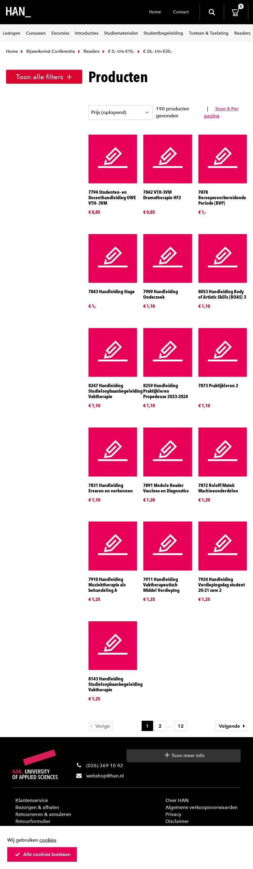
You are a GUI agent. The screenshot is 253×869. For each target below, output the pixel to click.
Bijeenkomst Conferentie (47, 51)
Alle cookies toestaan (43, 854)
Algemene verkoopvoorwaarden (202, 807)
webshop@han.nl (105, 776)
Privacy (173, 814)
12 (181, 726)
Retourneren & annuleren (43, 814)
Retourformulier (33, 821)
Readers (88, 51)
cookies (47, 840)
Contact (181, 12)
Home (155, 12)
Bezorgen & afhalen (37, 807)
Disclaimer (177, 821)
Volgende (233, 726)
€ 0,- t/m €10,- (118, 51)
